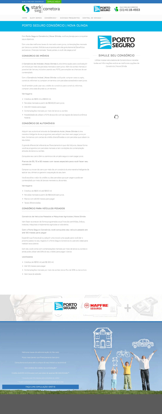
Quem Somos (36, 18)
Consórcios (51, 18)
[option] (55, 108)
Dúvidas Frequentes (70, 18)
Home (24, 18)
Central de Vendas (92, 18)
